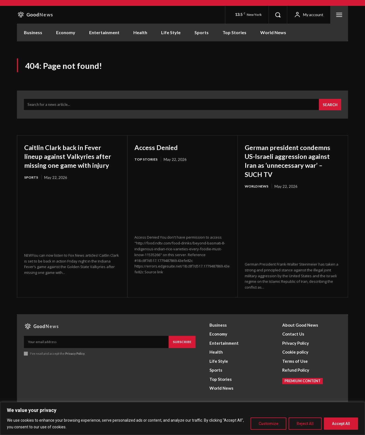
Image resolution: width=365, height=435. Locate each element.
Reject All (305, 423)
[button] (278, 15)
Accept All (341, 423)
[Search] (329, 108)
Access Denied (160, 150)
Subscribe (182, 354)
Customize (268, 423)
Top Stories (146, 162)
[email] (96, 354)
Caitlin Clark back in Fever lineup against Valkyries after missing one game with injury (70, 163)
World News (258, 198)
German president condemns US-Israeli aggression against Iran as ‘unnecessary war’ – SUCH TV (290, 168)
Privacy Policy (74, 366)
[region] (182, 418)
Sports (31, 189)
